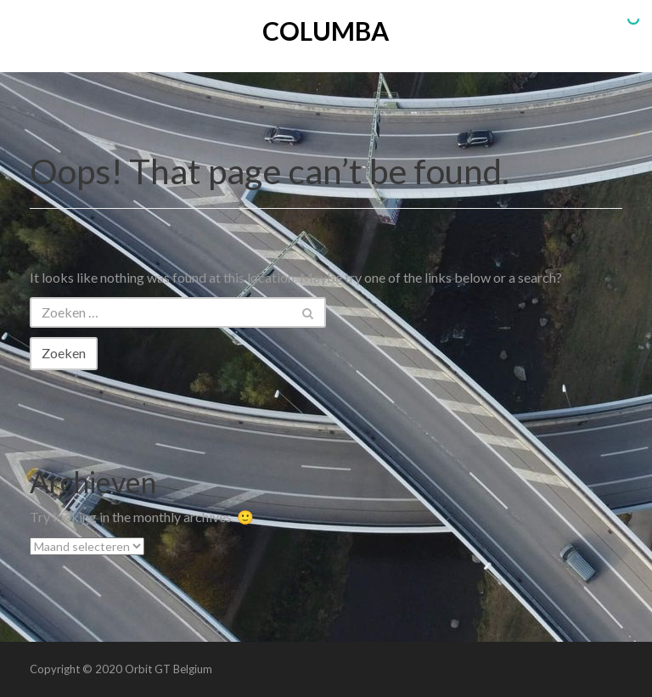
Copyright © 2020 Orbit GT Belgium (121, 669)
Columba (325, 30)
